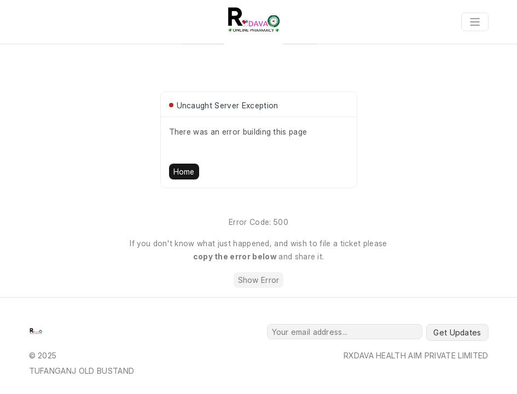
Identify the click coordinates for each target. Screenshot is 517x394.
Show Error (259, 280)
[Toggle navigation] (475, 22)
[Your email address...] (345, 331)
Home (184, 171)
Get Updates (457, 332)
